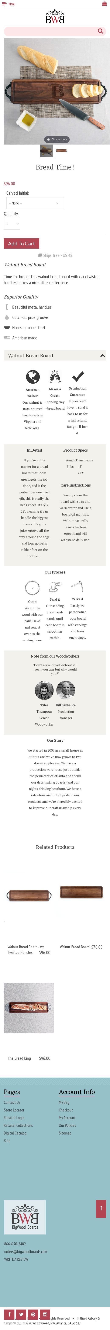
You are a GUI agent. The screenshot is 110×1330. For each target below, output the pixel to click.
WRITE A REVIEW (16, 1259)
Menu (8, 4)
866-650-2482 (15, 1243)
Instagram (45, 1315)
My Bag (64, 1102)
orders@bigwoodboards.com (25, 1251)
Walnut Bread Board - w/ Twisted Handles (26, 949)
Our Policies (67, 1125)
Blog (7, 1140)
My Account (67, 1117)
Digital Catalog (15, 1132)
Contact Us (12, 1102)
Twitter (21, 1315)
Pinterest (33, 1315)
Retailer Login (14, 1117)
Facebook (9, 1315)
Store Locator (14, 1109)
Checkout (66, 1109)
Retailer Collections (18, 1125)
